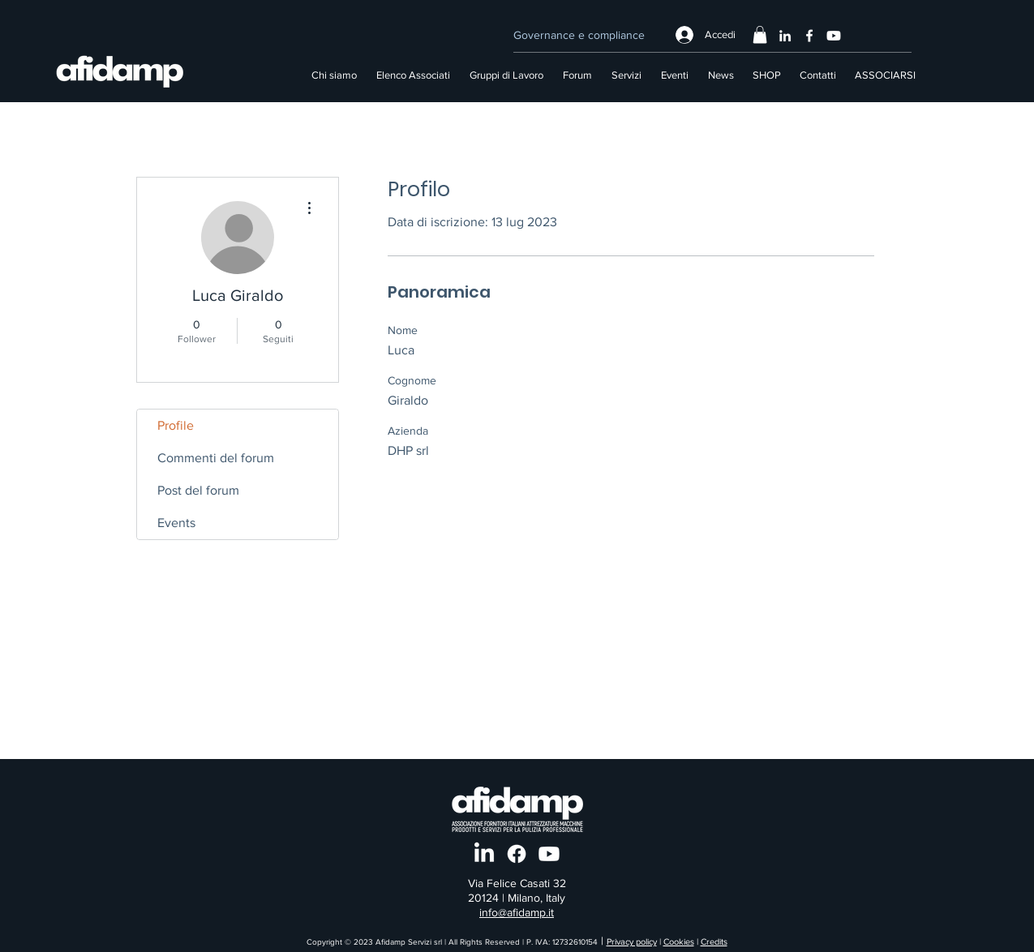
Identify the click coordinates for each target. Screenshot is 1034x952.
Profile (175, 425)
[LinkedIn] (785, 36)
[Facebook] (809, 36)
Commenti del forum (215, 458)
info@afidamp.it (516, 912)
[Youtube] (834, 36)
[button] (760, 35)
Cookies (678, 941)
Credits (714, 941)
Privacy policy (632, 941)
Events (176, 523)
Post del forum (198, 490)
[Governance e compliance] (578, 35)
